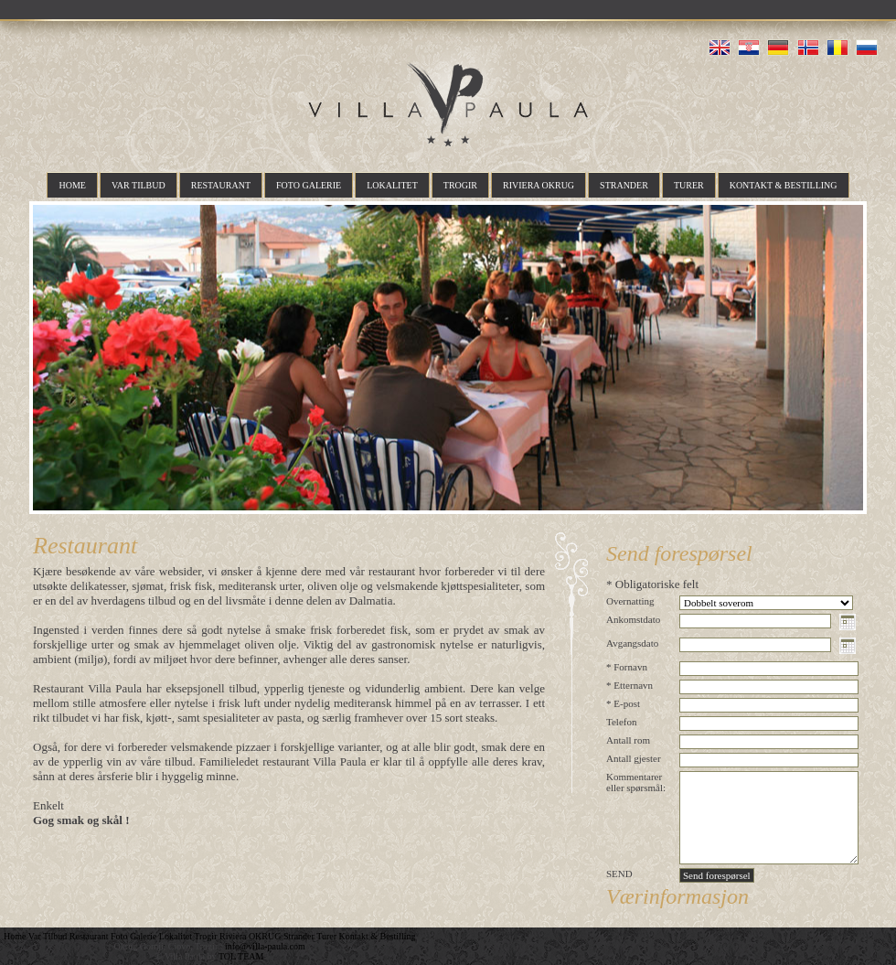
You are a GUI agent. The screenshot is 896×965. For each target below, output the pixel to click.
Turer (689, 185)
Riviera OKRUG (538, 185)
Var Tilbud (138, 185)
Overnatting (630, 600)
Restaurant (221, 185)
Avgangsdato (632, 643)
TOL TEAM (241, 956)
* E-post (623, 703)
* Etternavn (629, 685)
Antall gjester (633, 758)
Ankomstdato (633, 619)
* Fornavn (626, 666)
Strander (624, 185)
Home (72, 185)
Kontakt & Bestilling (783, 185)
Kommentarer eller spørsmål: (636, 782)
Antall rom (628, 739)
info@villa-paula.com (265, 946)
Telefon (621, 721)
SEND (619, 873)
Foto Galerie (308, 185)
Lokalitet (392, 185)
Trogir (460, 185)
